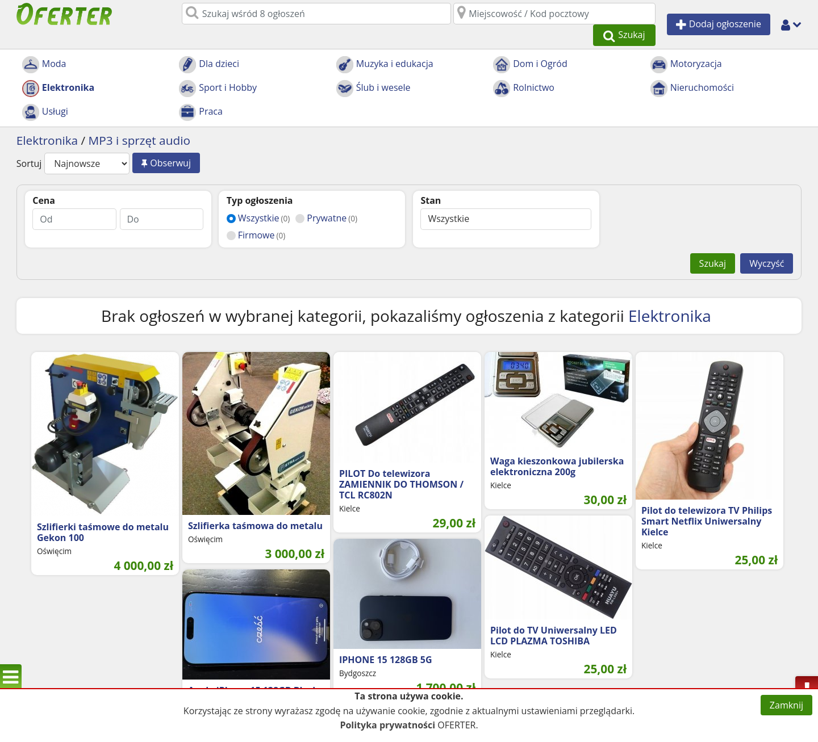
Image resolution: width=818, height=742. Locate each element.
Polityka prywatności (387, 725)
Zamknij (786, 705)
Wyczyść (766, 242)
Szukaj (712, 242)
